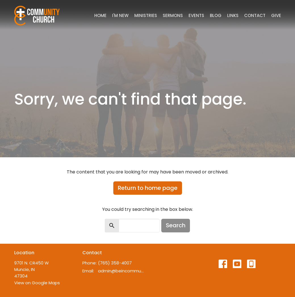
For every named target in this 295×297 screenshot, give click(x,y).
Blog (215, 15)
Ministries (145, 15)
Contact (254, 15)
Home (100, 15)
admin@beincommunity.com (121, 271)
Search (175, 225)
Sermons (173, 15)
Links (232, 15)
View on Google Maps (37, 283)
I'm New (120, 15)
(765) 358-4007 (115, 263)
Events (196, 15)
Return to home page (147, 188)
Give (276, 15)
